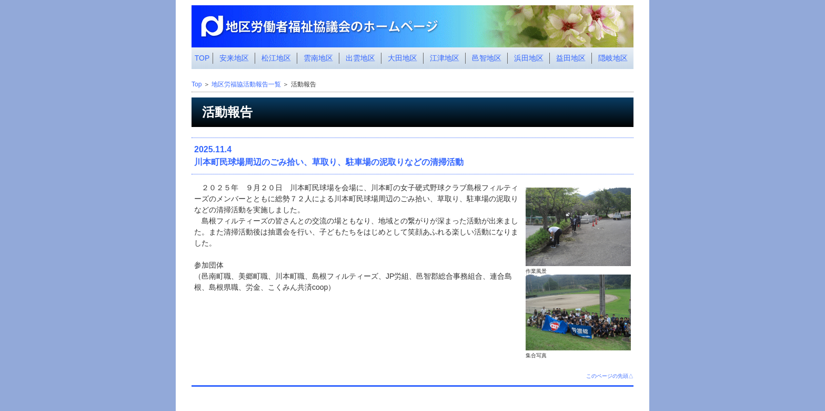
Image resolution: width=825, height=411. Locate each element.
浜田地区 (529, 58)
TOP (202, 58)
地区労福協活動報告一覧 (246, 84)
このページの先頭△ (609, 376)
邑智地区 (486, 58)
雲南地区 (318, 58)
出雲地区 (360, 58)
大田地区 (402, 58)
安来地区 (234, 58)
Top (197, 84)
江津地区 (444, 58)
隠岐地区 (613, 58)
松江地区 (276, 58)
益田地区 (571, 58)
